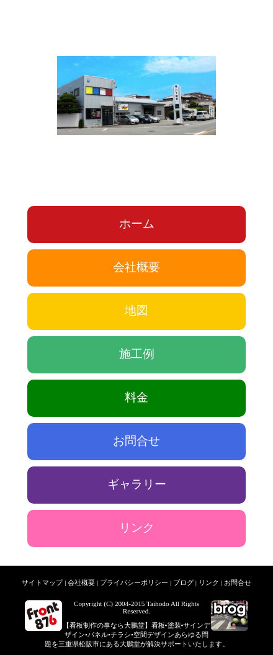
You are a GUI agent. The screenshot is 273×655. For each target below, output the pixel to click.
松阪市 (89, 644)
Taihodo (157, 603)
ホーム (136, 223)
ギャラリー (136, 484)
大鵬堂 (134, 625)
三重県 (68, 644)
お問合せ (136, 440)
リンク (136, 527)
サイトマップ (42, 582)
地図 (136, 310)
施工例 (136, 353)
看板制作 (83, 625)
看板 (158, 625)
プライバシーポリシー (134, 582)
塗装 (174, 625)
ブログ (183, 582)
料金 (136, 397)
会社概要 (136, 267)
